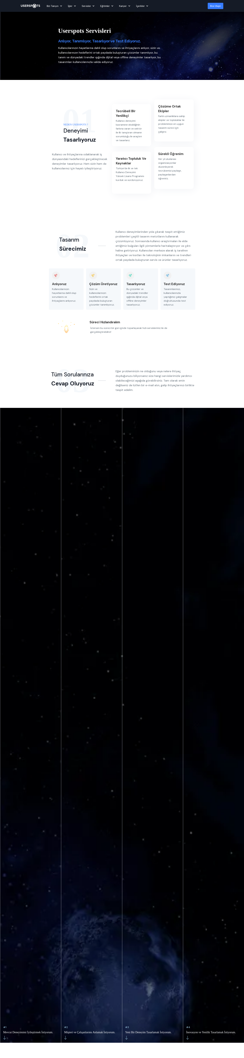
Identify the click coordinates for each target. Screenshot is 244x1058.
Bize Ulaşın (215, 6)
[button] (54, 6)
